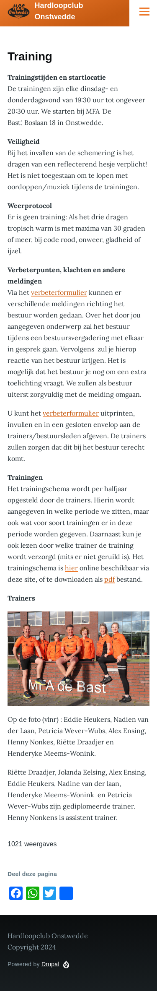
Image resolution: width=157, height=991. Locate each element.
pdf (109, 579)
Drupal (50, 964)
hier (71, 568)
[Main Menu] (144, 11)
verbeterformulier (59, 292)
